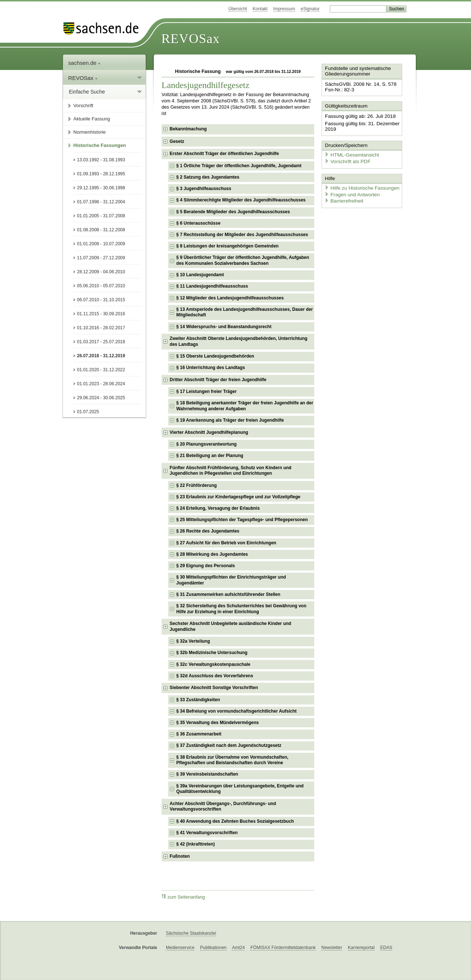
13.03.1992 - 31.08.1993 (101, 159)
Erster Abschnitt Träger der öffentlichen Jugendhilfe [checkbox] (224, 153)
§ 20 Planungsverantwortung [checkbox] (206, 444)
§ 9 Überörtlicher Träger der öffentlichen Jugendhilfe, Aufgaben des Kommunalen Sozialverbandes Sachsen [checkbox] (242, 260)
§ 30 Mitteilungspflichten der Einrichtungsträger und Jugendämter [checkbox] (231, 580)
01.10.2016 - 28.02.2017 (101, 327)
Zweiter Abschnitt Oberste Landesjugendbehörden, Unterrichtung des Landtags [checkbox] (238, 341)
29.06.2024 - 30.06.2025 (101, 397)
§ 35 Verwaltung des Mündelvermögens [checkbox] (217, 722)
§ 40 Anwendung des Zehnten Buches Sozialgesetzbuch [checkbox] (235, 821)
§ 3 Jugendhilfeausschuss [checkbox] (203, 188)
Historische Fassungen (99, 145)
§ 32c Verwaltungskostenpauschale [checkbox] (213, 664)
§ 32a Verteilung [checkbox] (193, 641)
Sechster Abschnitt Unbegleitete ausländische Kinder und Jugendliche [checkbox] (230, 626)
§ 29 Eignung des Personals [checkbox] (205, 565)
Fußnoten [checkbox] (180, 856)
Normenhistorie (89, 132)
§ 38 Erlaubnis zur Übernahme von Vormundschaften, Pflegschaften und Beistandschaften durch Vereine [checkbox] (232, 760)
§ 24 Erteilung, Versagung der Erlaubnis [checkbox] (218, 508)
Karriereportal (361, 947)
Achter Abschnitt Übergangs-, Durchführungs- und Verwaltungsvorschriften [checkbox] (223, 806)
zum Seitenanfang (183, 897)
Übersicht (237, 8)
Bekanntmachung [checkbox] (188, 128)
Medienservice (180, 947)
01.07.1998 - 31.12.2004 (101, 201)
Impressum (284, 8)
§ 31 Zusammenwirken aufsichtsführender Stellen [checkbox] (228, 594)
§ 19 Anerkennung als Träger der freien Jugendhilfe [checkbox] (230, 420)
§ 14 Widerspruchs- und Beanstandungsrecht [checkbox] (224, 326)
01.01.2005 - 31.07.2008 (101, 215)
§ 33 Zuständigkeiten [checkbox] (198, 699)
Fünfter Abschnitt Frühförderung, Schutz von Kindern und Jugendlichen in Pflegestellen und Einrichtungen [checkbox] (230, 470)
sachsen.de (84, 63)
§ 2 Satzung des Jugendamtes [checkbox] (207, 177)
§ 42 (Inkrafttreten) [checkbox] (195, 844)
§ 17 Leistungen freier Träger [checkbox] (206, 391)
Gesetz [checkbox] (177, 141)
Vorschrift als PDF (346, 159)
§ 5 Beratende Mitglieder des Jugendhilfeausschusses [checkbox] (233, 211)
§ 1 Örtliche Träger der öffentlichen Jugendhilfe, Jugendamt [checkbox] (238, 165)
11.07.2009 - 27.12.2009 (101, 257)
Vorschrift (83, 105)
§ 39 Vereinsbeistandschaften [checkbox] (207, 774)
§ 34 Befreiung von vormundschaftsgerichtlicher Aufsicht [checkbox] (236, 711)
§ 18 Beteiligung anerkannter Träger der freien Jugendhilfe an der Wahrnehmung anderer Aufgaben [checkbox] (244, 405)
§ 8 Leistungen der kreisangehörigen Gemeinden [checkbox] (227, 246)
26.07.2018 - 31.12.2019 (101, 355)
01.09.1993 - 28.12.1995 (101, 173)
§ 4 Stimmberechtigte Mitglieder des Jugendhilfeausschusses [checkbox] (240, 200)
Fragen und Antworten (350, 191)
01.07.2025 (88, 411)
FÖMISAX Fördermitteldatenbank (282, 947)
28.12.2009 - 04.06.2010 (101, 271)
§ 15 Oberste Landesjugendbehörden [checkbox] (215, 356)
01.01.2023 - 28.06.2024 (101, 383)
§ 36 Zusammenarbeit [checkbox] (199, 734)
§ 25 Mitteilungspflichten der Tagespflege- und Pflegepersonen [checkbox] (242, 519)
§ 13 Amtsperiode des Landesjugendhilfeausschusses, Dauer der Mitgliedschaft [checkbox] (244, 312)
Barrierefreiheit (342, 198)
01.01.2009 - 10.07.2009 (101, 243)
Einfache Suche (87, 92)
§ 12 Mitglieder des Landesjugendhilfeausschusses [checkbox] (230, 298)
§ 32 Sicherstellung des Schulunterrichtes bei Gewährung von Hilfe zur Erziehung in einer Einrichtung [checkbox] (241, 608)
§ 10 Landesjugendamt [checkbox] (200, 274)
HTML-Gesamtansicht (350, 153)
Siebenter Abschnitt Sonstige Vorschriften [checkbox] (214, 687)
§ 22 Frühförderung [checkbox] (196, 485)
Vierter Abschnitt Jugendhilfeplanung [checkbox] (209, 432)
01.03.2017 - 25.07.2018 (101, 341)
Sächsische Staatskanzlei (191, 933)
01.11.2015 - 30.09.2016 (101, 313)
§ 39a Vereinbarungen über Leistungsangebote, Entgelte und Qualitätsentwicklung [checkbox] (240, 788)
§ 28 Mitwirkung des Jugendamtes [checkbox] (212, 554)
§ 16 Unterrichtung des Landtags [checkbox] (210, 367)
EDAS (386, 947)
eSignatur (310, 8)
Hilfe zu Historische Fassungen (359, 185)
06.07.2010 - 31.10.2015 (101, 299)
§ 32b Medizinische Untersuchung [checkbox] (211, 652)
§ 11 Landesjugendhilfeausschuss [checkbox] (212, 286)
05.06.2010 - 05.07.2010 (101, 285)
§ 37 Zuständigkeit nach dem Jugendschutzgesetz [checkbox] (228, 745)
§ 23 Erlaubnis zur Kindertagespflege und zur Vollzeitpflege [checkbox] (238, 496)
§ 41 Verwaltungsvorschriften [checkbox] (207, 832)
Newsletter (331, 947)
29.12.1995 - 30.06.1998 (101, 187)
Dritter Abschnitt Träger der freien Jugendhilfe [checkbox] (218, 379)
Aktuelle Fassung (91, 119)
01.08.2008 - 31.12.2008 (101, 229)
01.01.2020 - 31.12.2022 (101, 369)
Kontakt (260, 8)
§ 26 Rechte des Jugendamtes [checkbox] (207, 531)
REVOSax (190, 38)
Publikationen (213, 947)
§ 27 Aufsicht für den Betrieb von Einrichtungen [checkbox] (226, 542)
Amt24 (238, 947)
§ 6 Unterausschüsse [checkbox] (198, 223)
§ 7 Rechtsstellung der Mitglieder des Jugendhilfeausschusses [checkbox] (242, 234)
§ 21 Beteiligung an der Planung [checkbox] (209, 455)
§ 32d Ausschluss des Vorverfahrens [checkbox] (214, 675)
